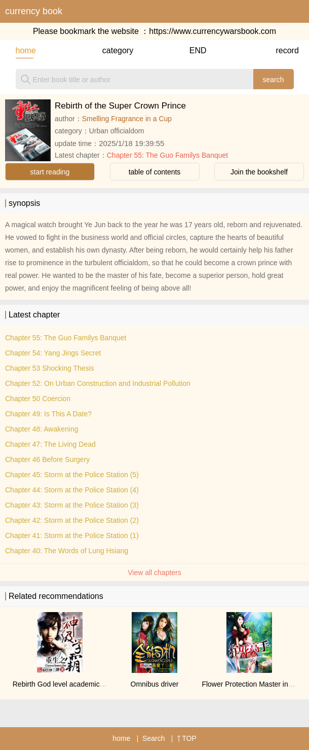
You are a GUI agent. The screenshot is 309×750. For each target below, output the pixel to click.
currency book (33, 11)
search (273, 80)
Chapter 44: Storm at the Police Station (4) (72, 490)
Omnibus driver (155, 684)
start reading (50, 172)
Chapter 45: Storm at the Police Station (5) (72, 475)
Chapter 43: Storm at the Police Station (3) (72, 505)
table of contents (155, 172)
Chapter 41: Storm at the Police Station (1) (72, 535)
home (24, 50)
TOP (187, 738)
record (284, 50)
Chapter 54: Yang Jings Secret (53, 353)
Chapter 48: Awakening (42, 429)
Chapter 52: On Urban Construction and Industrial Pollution (97, 383)
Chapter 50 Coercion (37, 399)
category (111, 50)
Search (153, 738)
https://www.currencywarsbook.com (212, 31)
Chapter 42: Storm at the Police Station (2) (72, 520)
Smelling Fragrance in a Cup (127, 119)
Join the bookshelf (259, 172)
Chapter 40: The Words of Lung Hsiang (66, 551)
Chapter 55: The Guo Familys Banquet (167, 155)
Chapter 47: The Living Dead (50, 444)
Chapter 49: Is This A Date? (48, 414)
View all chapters (154, 572)
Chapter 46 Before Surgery (47, 459)
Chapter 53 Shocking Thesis (49, 368)
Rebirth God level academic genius (68, 684)
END (198, 50)
